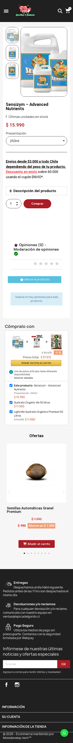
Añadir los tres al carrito (36, 363)
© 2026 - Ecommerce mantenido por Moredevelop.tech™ (28, 736)
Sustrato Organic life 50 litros (32, 402)
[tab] (36, 191)
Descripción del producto (34, 191)
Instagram (17, 685)
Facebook (6, 685)
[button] (25, 62)
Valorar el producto (34, 279)
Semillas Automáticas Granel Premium (30, 510)
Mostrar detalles (23, 378)
